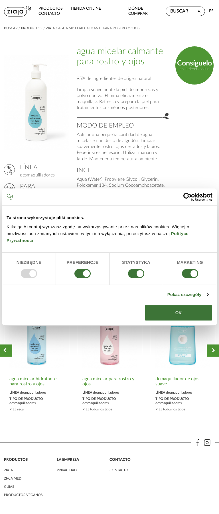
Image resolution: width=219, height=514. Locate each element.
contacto (49, 13)
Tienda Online (85, 8)
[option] (36, 350)
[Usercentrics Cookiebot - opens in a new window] (187, 197)
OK (178, 312)
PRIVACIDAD (67, 470)
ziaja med (12, 478)
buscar (11, 28)
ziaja (50, 28)
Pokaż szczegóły (184, 294)
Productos (50, 8)
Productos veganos (23, 495)
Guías (9, 486)
